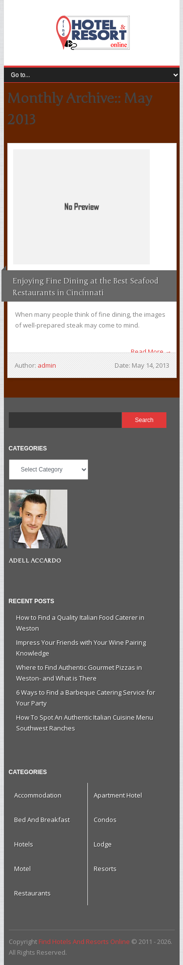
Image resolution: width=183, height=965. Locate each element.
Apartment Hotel (118, 795)
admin (47, 365)
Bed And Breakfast (42, 819)
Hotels (23, 844)
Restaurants (32, 893)
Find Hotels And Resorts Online (92, 33)
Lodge (103, 844)
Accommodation (37, 795)
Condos (105, 819)
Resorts (105, 868)
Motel (22, 868)
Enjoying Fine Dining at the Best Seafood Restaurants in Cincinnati (86, 287)
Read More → (151, 351)
